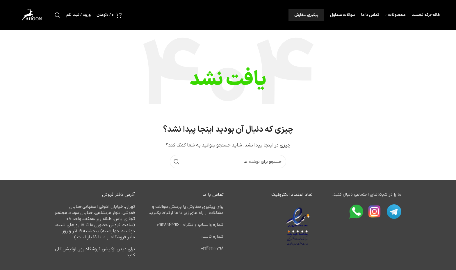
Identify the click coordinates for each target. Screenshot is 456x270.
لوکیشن (69, 249)
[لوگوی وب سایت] (32, 15)
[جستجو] (57, 15)
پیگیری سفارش (306, 14)
